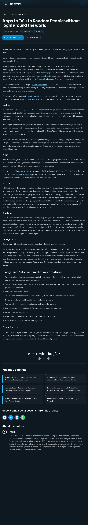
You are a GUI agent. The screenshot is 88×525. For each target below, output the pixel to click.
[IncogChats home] (12, 4)
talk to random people (31, 96)
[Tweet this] (10, 417)
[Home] (4, 14)
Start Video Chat (13, 38)
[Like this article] (39, 358)
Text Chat (32, 38)
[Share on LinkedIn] (16, 417)
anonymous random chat (29, 110)
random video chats (66, 79)
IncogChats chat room (22, 277)
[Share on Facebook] (4, 417)
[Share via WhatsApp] (22, 417)
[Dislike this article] (48, 358)
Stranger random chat (43, 76)
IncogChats (7, 249)
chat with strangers (23, 174)
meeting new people (39, 84)
